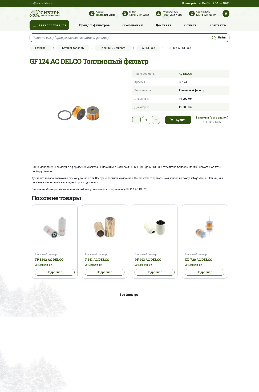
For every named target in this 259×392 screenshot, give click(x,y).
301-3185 (105, 15)
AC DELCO (185, 73)
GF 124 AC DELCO (136, 189)
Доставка (164, 25)
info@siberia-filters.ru (204, 178)
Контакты (218, 25)
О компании (132, 25)
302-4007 (172, 15)
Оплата (190, 25)
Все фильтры (129, 294)
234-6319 (206, 15)
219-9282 (139, 15)
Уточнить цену (212, 121)
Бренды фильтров (94, 25)
